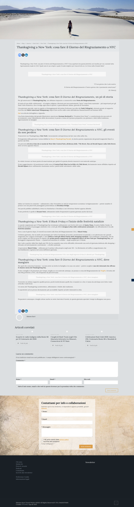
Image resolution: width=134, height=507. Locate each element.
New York (43, 43)
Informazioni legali (22, 479)
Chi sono (19, 462)
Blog (23, 43)
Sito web (87, 379)
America (28, 43)
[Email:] (67, 422)
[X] (23, 55)
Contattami (20, 471)
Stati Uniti (36, 43)
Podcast (19, 468)
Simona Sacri (31, 316)
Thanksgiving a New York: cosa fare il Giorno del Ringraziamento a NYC (68, 43)
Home (18, 43)
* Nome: (44, 411)
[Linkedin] (26, 55)
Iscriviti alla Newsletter (24, 473)
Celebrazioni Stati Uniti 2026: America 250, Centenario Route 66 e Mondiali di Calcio (100, 339)
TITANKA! (25, 504)
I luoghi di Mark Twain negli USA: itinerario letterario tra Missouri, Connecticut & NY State (64, 339)
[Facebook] (19, 55)
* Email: (44, 419)
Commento (20, 360)
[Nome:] (67, 415)
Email (52, 379)
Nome (18, 379)
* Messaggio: (46, 427)
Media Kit (19, 464)
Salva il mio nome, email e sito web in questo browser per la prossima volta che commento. (51, 386)
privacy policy (64, 439)
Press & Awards (21, 466)
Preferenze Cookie (22, 477)
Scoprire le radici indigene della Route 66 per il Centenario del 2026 (32, 338)
